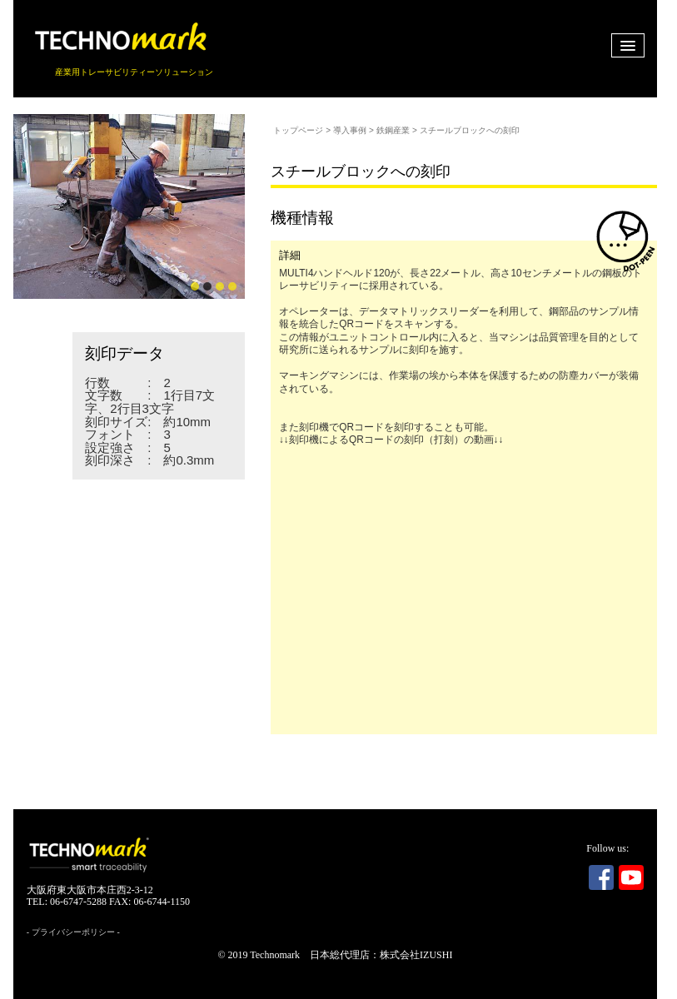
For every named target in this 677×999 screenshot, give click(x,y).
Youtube (631, 877)
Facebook (601, 877)
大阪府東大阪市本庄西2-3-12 (90, 890)
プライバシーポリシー (73, 932)
